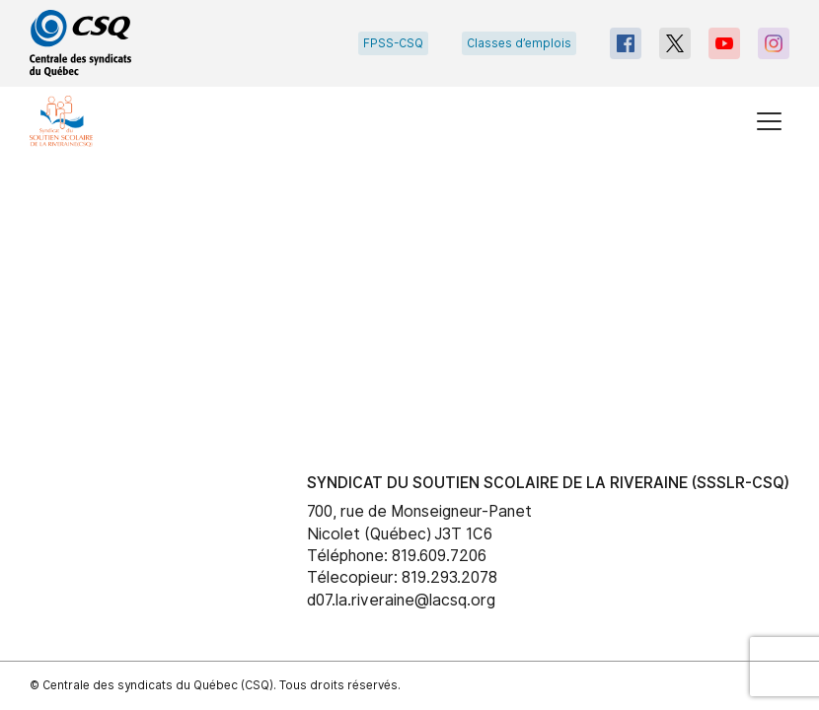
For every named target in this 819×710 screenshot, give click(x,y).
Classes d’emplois (519, 43)
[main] (409, 285)
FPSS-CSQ (393, 43)
